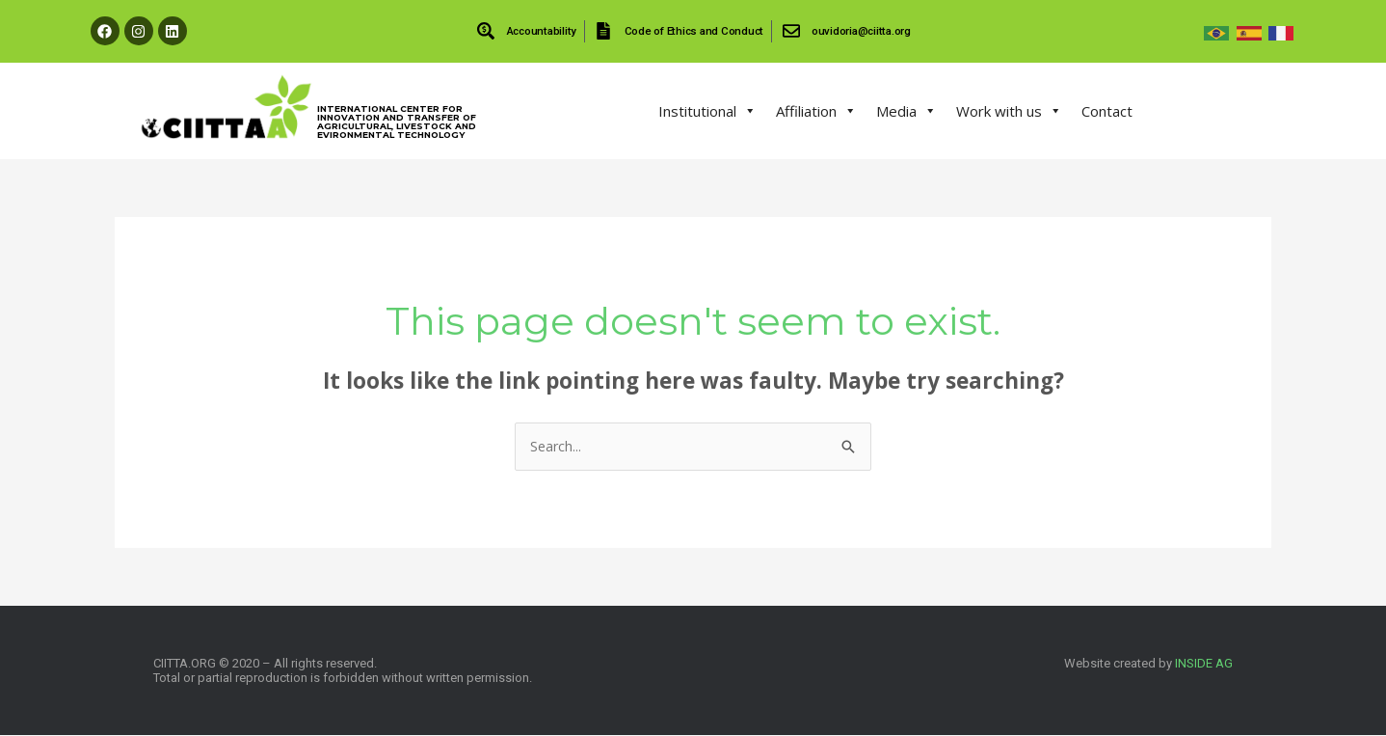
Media (906, 111)
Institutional (707, 111)
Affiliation (816, 111)
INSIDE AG (1204, 664)
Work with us (1009, 111)
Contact (1107, 111)
